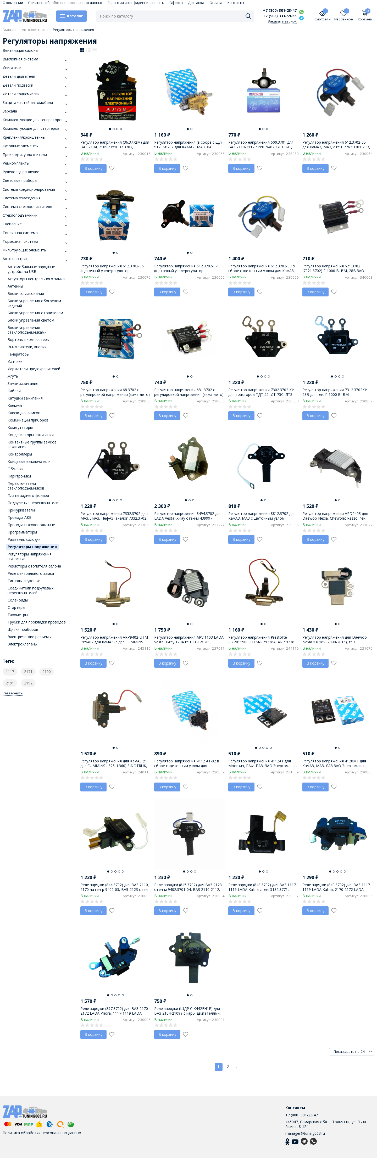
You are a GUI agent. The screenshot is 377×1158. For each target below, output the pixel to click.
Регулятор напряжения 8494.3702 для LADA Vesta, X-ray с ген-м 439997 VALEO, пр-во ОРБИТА (187, 518)
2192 (28, 683)
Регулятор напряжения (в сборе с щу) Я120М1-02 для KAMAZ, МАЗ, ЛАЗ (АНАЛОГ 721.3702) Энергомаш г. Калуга (188, 149)
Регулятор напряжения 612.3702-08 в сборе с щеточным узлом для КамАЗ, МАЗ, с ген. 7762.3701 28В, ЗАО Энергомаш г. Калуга (261, 273)
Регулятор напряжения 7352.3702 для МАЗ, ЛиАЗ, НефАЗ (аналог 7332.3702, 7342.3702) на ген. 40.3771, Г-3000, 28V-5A (115, 520)
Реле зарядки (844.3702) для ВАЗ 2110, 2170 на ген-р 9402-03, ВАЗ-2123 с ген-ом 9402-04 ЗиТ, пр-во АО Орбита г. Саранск (114, 892)
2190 (46, 671)
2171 (28, 671)
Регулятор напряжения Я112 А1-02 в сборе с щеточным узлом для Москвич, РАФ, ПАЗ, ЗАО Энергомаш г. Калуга (188, 768)
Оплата (215, 2)
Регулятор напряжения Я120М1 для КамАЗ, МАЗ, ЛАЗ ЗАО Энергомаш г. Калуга (334, 765)
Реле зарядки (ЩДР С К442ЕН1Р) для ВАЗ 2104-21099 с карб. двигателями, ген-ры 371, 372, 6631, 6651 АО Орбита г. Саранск (189, 1015)
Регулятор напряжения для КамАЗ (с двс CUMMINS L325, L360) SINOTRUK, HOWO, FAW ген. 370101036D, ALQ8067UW (113, 768)
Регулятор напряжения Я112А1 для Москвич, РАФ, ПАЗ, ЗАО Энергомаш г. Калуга (262, 765)
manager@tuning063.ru (305, 1133)
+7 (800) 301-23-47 (280, 10)
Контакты (236, 2)
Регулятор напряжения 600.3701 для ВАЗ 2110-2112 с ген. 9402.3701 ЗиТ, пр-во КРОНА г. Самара (260, 147)
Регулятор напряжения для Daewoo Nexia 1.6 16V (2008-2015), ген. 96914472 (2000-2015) (334, 642)
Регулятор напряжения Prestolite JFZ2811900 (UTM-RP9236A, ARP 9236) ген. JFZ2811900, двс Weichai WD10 (262, 642)
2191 (10, 683)
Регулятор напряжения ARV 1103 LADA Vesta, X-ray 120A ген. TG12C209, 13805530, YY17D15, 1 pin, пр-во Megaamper (189, 644)
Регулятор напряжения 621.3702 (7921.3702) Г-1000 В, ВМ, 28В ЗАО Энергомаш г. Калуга (333, 270)
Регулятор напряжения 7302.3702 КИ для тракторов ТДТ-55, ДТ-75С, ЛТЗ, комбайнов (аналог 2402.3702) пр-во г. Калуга (262, 397)
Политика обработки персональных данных (65, 2)
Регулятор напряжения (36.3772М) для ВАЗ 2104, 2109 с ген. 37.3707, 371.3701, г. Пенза (114, 147)
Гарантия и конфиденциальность (136, 2)
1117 (10, 671)
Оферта (176, 2)
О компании (13, 2)
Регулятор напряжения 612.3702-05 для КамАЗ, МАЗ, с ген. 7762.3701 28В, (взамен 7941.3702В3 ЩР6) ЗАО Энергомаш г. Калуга (336, 149)
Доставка (196, 2)
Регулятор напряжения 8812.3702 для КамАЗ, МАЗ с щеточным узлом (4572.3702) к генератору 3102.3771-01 (262, 518)
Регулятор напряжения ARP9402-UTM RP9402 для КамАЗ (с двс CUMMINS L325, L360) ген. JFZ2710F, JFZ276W (114, 642)
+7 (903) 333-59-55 (280, 16)
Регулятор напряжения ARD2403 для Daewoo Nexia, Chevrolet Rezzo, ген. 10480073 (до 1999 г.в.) (335, 518)
